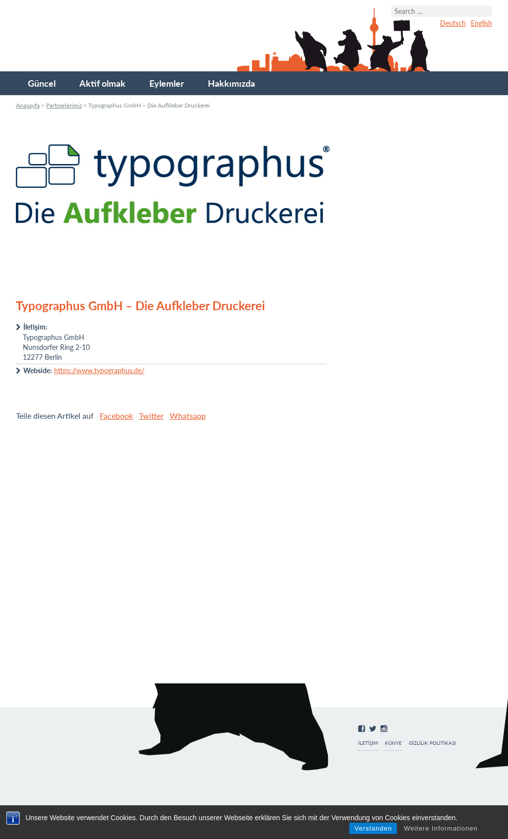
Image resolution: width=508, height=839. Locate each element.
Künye (393, 743)
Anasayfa (28, 105)
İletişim (368, 743)
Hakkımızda (231, 83)
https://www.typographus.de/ (99, 370)
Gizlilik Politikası (432, 743)
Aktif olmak (102, 83)
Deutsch (453, 23)
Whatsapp (188, 415)
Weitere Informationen (441, 828)
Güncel (42, 83)
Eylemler (166, 83)
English (481, 23)
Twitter (151, 415)
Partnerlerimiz (64, 105)
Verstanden (373, 828)
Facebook (116, 415)
